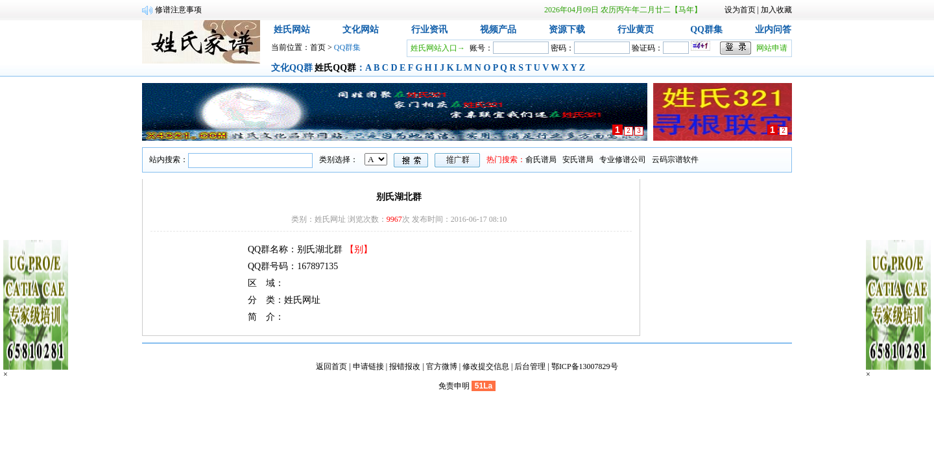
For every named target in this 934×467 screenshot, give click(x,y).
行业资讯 (429, 29)
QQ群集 (706, 29)
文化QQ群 (292, 68)
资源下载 (567, 29)
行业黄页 (635, 29)
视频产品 (498, 29)
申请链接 (368, 366)
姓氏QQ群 (335, 68)
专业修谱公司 (622, 159)
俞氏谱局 (541, 159)
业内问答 (773, 29)
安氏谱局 (577, 159)
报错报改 (404, 366)
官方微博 (441, 366)
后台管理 (529, 366)
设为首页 (740, 9)
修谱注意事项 (178, 9)
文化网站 (360, 29)
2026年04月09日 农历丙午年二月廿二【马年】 (623, 9)
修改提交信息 (485, 366)
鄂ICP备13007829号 (584, 366)
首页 (318, 47)
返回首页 (331, 366)
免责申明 (454, 385)
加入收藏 (776, 9)
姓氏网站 (292, 29)
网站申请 (771, 48)
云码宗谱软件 (675, 159)
